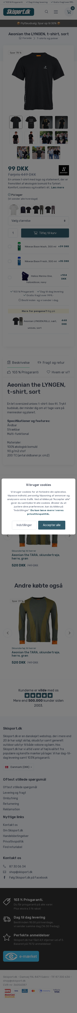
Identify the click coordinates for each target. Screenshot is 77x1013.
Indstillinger (24, 525)
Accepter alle (52, 525)
